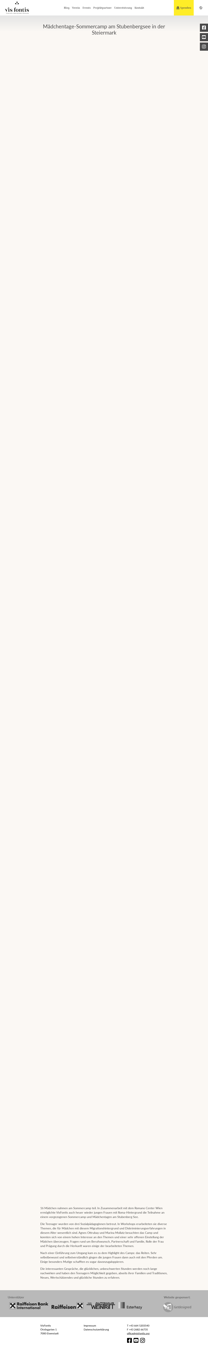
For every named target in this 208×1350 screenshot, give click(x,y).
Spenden (183, 7)
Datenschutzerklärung (96, 1329)
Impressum (90, 1325)
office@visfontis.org (138, 1333)
